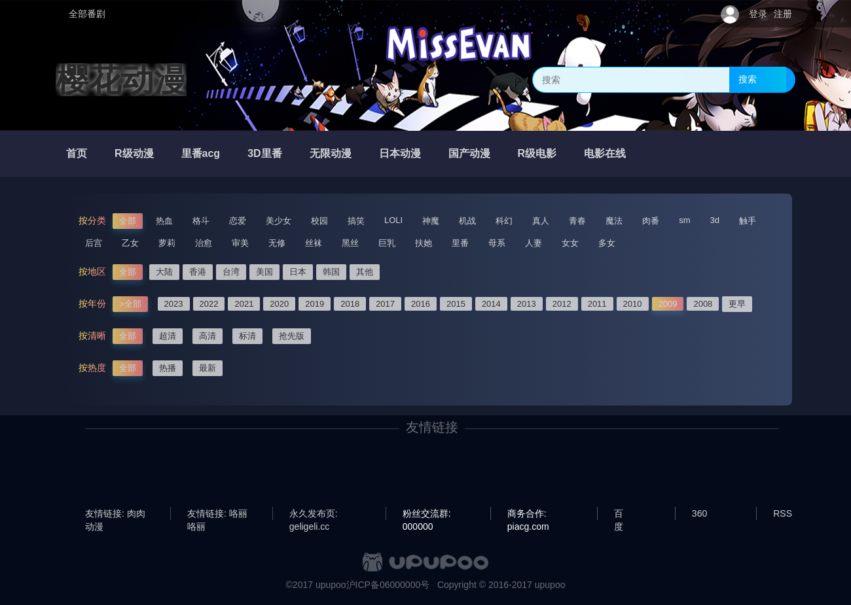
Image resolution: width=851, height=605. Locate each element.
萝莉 (166, 243)
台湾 (231, 272)
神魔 (430, 221)
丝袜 (313, 243)
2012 (561, 304)
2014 (491, 304)
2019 (314, 304)
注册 (783, 14)
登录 (758, 14)
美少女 (278, 221)
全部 (127, 221)
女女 (570, 243)
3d (714, 220)
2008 (702, 304)
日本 (297, 272)
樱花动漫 (121, 79)
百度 (618, 514)
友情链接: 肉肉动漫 (115, 514)
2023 (173, 304)
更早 (737, 304)
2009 (668, 304)
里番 (460, 243)
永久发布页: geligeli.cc (313, 514)
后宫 (93, 243)
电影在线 (605, 153)
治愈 (203, 243)
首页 (76, 153)
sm (684, 220)
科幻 (504, 221)
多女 (606, 243)
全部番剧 (87, 14)
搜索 (747, 79)
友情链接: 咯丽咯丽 (217, 514)
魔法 (614, 221)
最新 (207, 368)
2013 (526, 304)
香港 (197, 272)
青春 (577, 221)
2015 (455, 304)
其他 (364, 272)
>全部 (130, 304)
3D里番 (264, 153)
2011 (597, 304)
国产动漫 (469, 153)
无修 (276, 243)
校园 (319, 221)
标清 (247, 336)
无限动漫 (331, 153)
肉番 (650, 221)
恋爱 (237, 221)
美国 (264, 272)
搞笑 (356, 221)
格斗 (200, 221)
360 (699, 513)
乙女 (130, 243)
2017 (385, 304)
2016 (420, 304)
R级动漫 (134, 153)
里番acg (201, 153)
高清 (207, 336)
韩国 (331, 272)
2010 (632, 304)
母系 (496, 243)
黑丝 (350, 243)
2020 (279, 304)
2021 (243, 304)
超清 (167, 336)
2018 (349, 304)
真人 (540, 221)
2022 (209, 304)
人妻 (533, 243)
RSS (782, 513)
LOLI (393, 220)
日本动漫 (400, 153)
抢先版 (291, 336)
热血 (164, 221)
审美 (240, 243)
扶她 (423, 243)
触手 (747, 221)
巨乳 (386, 243)
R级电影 (537, 153)
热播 (167, 368)
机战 (467, 221)
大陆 (164, 272)
